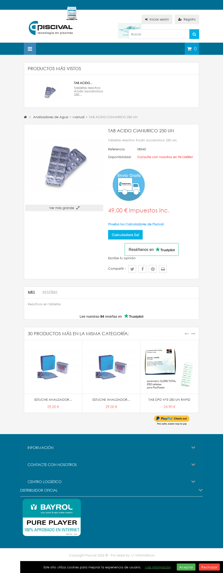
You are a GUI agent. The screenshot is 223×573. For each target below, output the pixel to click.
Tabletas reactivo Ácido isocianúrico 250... (88, 91)
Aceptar (186, 567)
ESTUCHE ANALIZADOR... (53, 400)
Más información (158, 567)
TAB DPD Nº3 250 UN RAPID (169, 400)
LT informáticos (142, 555)
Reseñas (49, 292)
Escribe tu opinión (122, 258)
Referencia (116, 149)
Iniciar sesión (157, 19)
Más (31, 292)
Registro (187, 19)
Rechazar (209, 567)
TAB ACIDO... (83, 83)
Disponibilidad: (119, 157)
